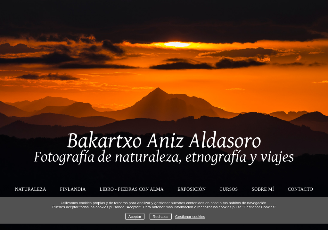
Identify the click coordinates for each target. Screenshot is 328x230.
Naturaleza (30, 189)
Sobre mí (263, 189)
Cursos (228, 189)
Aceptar (134, 216)
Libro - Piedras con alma (132, 189)
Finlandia (73, 189)
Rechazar (161, 216)
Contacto (300, 189)
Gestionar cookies (190, 216)
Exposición (191, 189)
